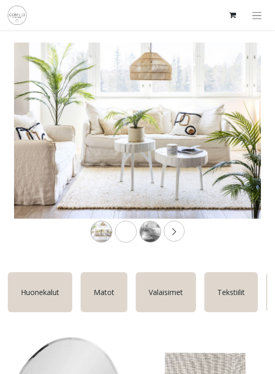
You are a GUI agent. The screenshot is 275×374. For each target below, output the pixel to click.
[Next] (242, 147)
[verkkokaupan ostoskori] (233, 15)
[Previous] (32, 147)
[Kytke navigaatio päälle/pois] (257, 15)
